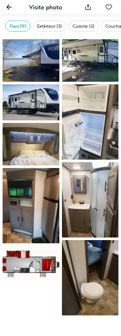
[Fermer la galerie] (9, 7)
